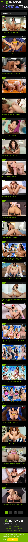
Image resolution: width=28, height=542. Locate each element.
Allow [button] (12, 539)
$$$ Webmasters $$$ (14, 530)
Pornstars (9, 528)
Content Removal (14, 532)
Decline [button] (4, 539)
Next (21, 512)
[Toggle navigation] (2, 2)
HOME (9, 527)
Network (19, 528)
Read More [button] (19, 536)
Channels (17, 527)
